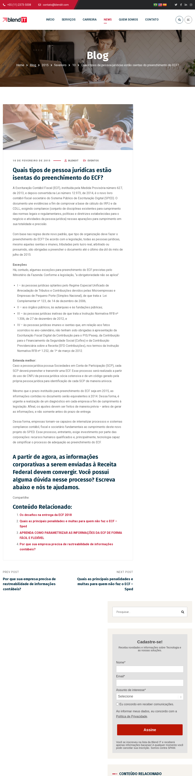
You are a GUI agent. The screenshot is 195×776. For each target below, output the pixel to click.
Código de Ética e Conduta (117, 699)
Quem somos (108, 674)
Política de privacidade (114, 691)
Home (20, 65)
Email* (152, 186)
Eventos (93, 162)
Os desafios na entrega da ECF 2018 (46, 516)
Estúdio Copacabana (143, 763)
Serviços (105, 657)
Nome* (152, 173)
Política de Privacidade (163, 235)
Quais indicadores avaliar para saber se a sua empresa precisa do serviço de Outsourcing (164, 477)
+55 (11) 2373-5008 (129, 745)
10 (74, 65)
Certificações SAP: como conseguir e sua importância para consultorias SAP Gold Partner (165, 431)
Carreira (105, 665)
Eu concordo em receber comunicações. (165, 216)
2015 (45, 65)
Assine (165, 249)
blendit (73, 162)
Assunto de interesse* (162, 200)
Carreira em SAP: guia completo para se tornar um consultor (180, 707)
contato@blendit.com (38, 745)
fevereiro (60, 65)
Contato (105, 682)
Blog (33, 65)
